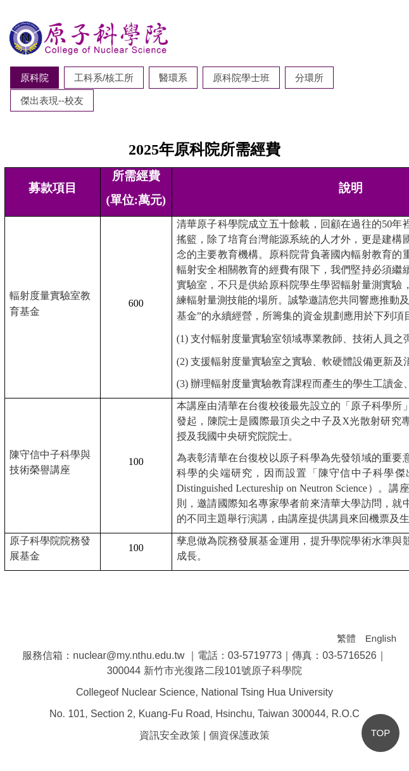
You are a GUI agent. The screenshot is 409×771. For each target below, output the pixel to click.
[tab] (34, 78)
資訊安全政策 (169, 735)
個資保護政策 (239, 735)
